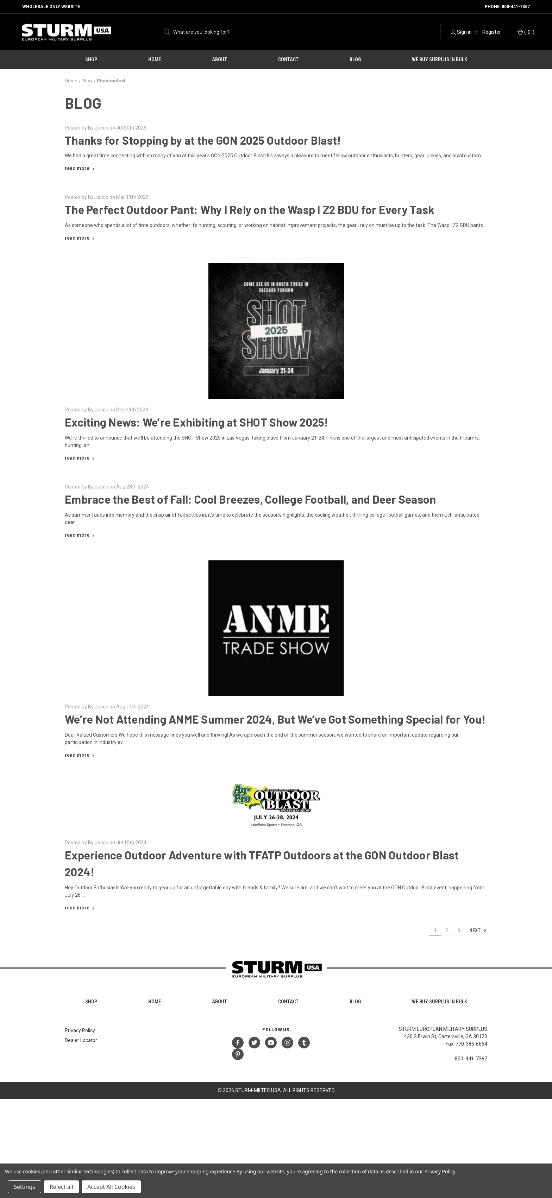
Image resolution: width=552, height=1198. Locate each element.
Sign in (464, 32)
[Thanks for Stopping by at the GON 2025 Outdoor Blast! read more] (80, 168)
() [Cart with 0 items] (526, 32)
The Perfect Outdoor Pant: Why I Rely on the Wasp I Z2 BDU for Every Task (249, 209)
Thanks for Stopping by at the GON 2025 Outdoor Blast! (203, 140)
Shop (91, 59)
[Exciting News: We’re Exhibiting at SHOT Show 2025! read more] (80, 458)
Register (491, 32)
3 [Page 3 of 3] (458, 930)
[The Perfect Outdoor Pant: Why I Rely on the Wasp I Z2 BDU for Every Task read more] (80, 238)
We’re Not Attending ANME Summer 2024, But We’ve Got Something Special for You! (275, 719)
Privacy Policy (80, 1030)
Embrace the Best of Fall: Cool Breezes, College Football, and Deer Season (250, 499)
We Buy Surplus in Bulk (439, 59)
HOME (154, 59)
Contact (288, 59)
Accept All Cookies (111, 1187)
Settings (24, 1187)
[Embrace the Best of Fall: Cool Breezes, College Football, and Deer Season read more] (80, 535)
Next (478, 930)
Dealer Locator (81, 1040)
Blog (355, 59)
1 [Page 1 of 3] (434, 930)
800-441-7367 (471, 1058)
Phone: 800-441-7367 (507, 6)
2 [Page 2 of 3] (446, 930)
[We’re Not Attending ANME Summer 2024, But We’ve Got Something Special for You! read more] (80, 755)
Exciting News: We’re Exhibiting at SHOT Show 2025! (196, 422)
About (219, 59)
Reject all (61, 1187)
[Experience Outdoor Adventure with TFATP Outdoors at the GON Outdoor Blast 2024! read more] (80, 907)
